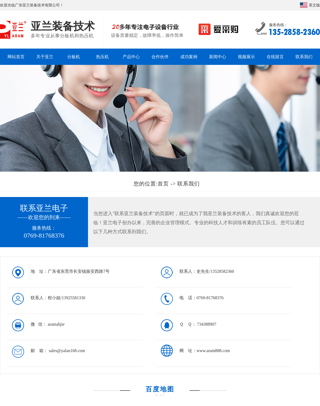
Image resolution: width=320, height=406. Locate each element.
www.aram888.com (213, 350)
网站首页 (16, 56)
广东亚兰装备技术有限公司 (37, 5)
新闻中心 (217, 56)
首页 (163, 184)
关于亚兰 (44, 56)
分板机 (73, 56)
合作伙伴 (160, 56)
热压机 (102, 56)
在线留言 (275, 56)
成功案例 (188, 56)
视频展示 (246, 56)
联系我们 (304, 56)
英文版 (314, 5)
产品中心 (131, 56)
